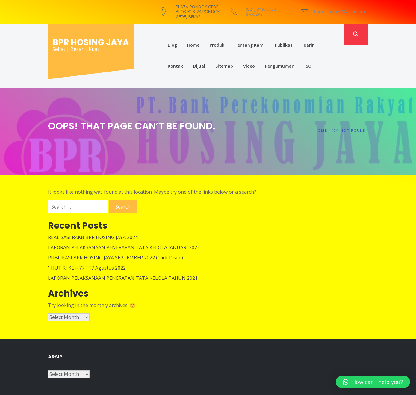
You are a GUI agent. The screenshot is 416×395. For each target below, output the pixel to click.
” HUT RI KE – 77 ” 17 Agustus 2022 (87, 245)
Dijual (163, 55)
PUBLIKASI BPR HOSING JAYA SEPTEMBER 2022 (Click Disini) (115, 235)
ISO (271, 55)
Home (182, 34)
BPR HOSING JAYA (90, 42)
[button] (373, 382)
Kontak (320, 34)
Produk (206, 34)
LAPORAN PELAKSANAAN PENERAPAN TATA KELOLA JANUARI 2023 (124, 225)
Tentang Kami (238, 34)
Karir (298, 34)
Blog (161, 34)
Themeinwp (277, 385)
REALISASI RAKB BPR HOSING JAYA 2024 (93, 215)
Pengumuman (243, 55)
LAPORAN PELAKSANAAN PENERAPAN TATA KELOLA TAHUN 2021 (123, 256)
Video (212, 55)
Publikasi (273, 34)
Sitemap (187, 55)
